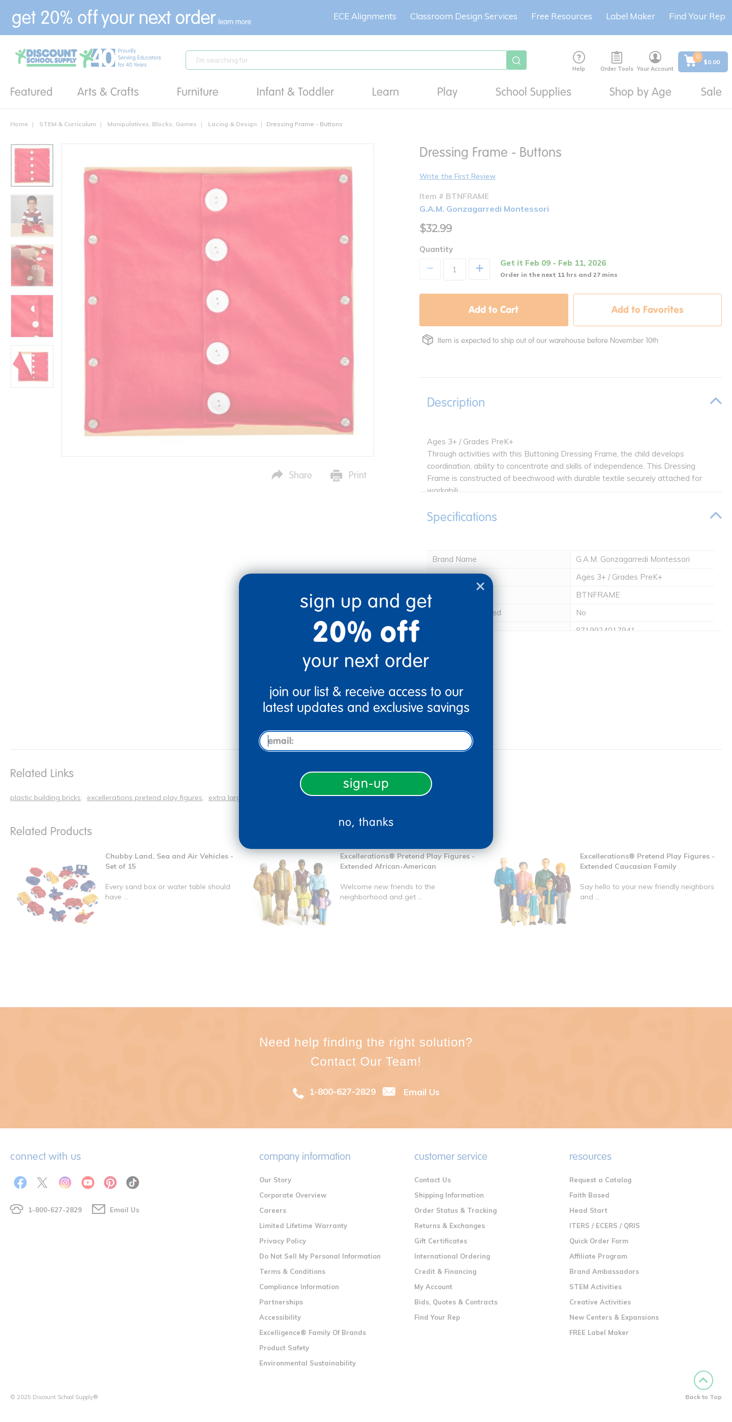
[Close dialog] (480, 586)
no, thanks (366, 822)
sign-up (366, 783)
